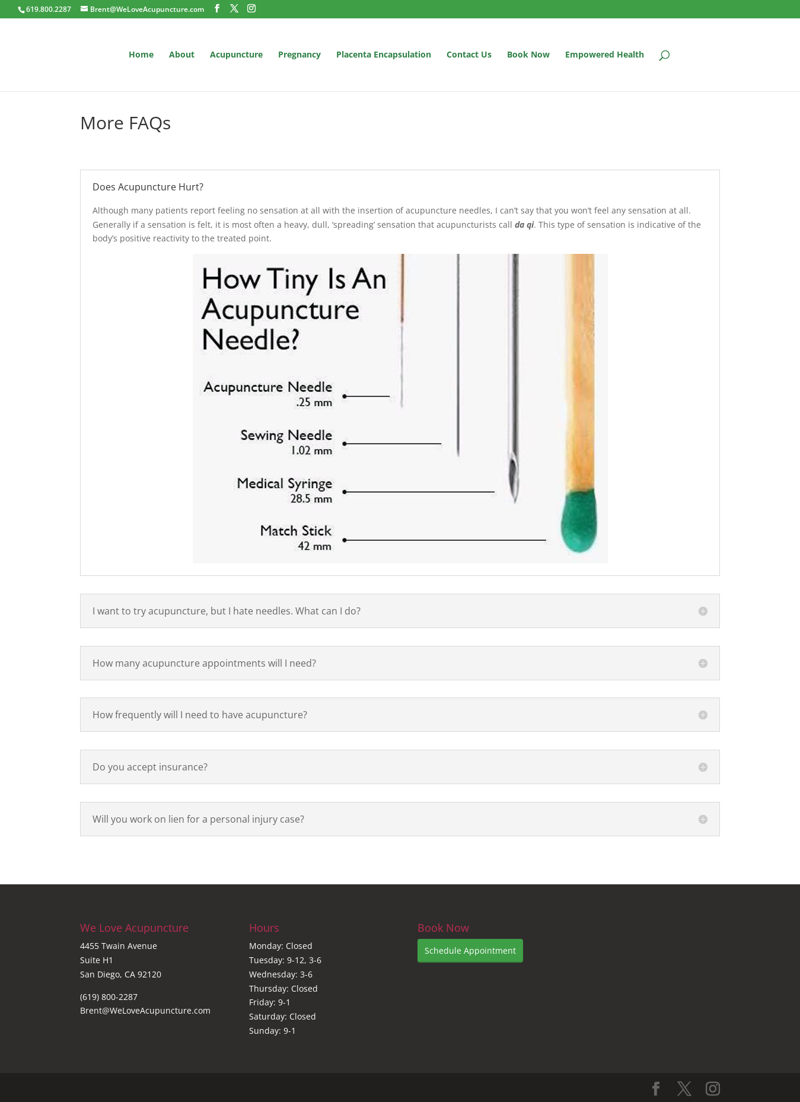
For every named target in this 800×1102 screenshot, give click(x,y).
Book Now (528, 55)
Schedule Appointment (470, 950)
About (182, 55)
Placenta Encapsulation (383, 55)
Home (141, 55)
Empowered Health (604, 55)
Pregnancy (299, 55)
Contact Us (469, 55)
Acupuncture (236, 55)
